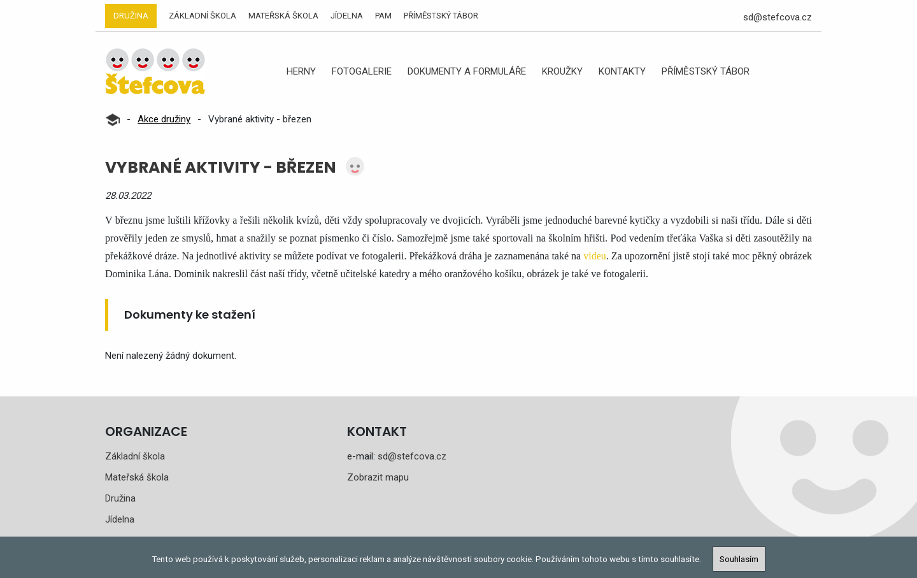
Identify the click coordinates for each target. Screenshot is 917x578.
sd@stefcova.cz (777, 17)
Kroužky (562, 71)
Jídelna (347, 15)
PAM (383, 15)
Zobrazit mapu (378, 477)
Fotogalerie (362, 71)
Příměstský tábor (441, 15)
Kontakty (622, 71)
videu (594, 255)
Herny (301, 71)
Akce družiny (164, 119)
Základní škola (202, 15)
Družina (130, 15)
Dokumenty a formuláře (467, 71)
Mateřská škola (283, 15)
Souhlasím (739, 559)
